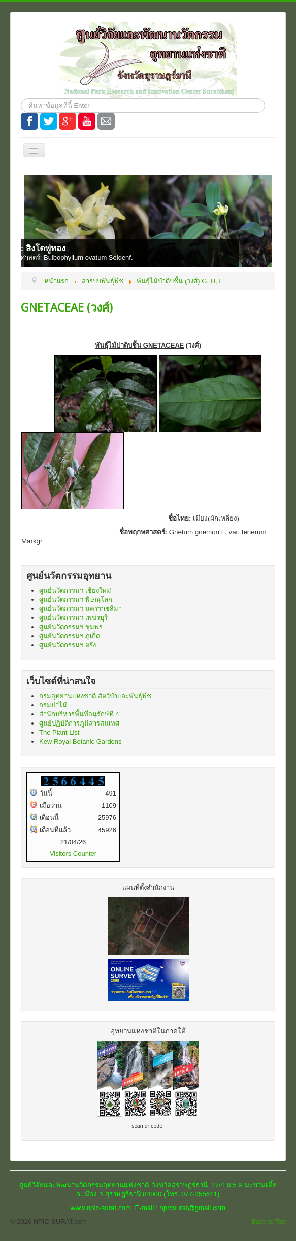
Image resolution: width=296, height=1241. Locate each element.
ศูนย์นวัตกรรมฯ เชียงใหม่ (75, 590)
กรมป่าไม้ (53, 705)
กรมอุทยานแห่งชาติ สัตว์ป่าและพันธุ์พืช (95, 696)
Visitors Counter (73, 853)
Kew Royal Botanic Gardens (80, 741)
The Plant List (59, 732)
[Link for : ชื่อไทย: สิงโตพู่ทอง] (148, 221)
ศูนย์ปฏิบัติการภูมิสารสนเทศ (79, 723)
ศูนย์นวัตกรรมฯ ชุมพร (71, 627)
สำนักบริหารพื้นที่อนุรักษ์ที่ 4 (79, 714)
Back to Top (268, 1221)
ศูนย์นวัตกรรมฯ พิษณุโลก (75, 599)
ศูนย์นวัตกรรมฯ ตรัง (67, 645)
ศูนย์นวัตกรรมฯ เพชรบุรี (73, 618)
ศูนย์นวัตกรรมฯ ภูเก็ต (69, 636)
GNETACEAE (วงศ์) (67, 307)
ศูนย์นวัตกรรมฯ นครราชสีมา (80, 608)
